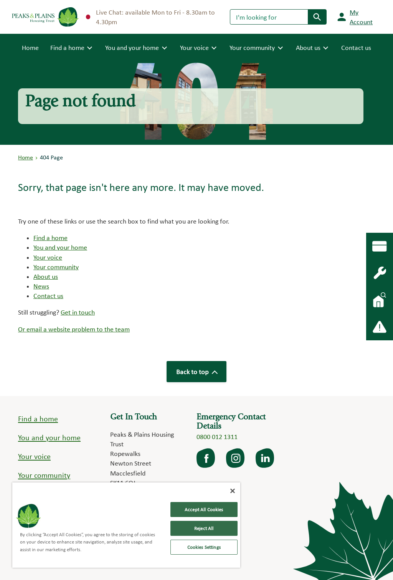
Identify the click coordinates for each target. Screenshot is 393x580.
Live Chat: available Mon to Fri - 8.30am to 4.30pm (150, 16)
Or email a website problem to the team (74, 329)
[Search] (269, 17)
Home (30, 47)
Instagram (236, 458)
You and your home (60, 247)
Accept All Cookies (204, 509)
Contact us (356, 47)
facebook (206, 458)
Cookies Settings (204, 547)
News (41, 286)
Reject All (203, 528)
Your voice (47, 257)
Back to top (196, 371)
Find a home (50, 237)
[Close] (232, 491)
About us (45, 276)
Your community (56, 266)
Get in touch (78, 312)
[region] (126, 525)
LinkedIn (266, 458)
